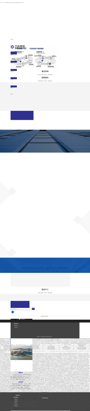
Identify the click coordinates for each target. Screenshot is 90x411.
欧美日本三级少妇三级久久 (32, 373)
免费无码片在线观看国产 (51, 347)
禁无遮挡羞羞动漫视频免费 (72, 374)
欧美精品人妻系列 (74, 410)
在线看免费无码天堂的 (9, 398)
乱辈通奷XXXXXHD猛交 (45, 400)
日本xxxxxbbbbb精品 (66, 348)
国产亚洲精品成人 (83, 396)
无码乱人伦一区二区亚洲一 (42, 374)
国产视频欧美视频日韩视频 (9, 396)
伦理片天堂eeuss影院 (44, 386)
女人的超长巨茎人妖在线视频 (4, 381)
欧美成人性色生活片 (4, 388)
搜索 (33, 309)
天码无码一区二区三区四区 (51, 367)
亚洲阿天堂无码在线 (53, 376)
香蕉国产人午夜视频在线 (55, 365)
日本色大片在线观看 (59, 376)
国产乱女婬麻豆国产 (39, 373)
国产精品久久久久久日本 (33, 388)
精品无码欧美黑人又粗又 (44, 383)
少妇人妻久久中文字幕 (80, 401)
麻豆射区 (62, 362)
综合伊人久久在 (75, 362)
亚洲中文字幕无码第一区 (76, 406)
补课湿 (54, 406)
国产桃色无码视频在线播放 (36, 378)
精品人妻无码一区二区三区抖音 (40, 359)
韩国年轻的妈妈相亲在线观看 (83, 397)
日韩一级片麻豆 (73, 383)
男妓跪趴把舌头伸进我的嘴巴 (39, 364)
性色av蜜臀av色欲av (51, 383)
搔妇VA (61, 364)
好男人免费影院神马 (81, 405)
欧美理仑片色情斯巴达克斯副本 (61, 359)
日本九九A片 (50, 386)
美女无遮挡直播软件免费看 (51, 384)
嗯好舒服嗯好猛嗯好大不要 (47, 380)
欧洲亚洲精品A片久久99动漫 (33, 374)
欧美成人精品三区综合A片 (36, 382)
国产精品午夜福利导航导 (73, 409)
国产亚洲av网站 (44, 398)
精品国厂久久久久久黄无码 (55, 402)
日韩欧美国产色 (85, 371)
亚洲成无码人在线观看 (60, 370)
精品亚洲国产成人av (10, 387)
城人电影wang (62, 365)
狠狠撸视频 (4, 365)
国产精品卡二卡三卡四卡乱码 (74, 384)
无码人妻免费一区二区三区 (40, 410)
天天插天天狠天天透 (85, 359)
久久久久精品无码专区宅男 (40, 375)
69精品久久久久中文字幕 (55, 361)
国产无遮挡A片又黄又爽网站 (62, 388)
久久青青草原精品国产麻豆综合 (48, 399)
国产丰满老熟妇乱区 (6, 367)
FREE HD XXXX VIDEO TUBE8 (82, 347)
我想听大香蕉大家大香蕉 (40, 371)
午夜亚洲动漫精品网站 (81, 370)
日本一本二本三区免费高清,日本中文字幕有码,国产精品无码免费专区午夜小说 (12, 2)
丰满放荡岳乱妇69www (31, 372)
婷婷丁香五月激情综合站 (35, 361)
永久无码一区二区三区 (65, 402)
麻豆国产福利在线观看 (65, 368)
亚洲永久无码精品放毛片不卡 (55, 364)
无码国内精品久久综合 (75, 380)
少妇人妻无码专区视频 (47, 371)
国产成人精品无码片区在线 (78, 371)
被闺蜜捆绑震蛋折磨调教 (60, 382)
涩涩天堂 (50, 400)
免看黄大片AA (86, 401)
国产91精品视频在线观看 (7, 346)
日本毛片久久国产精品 (6, 384)
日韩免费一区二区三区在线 (81, 395)
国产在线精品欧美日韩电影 (67, 410)
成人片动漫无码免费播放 (73, 377)
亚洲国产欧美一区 (71, 371)
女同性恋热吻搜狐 (46, 403)
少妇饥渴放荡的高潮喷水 (52, 405)
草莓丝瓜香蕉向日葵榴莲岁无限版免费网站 (79, 408)
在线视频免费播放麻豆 (72, 368)
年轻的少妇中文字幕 (40, 365)
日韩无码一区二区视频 (7, 401)
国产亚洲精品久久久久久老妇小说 (75, 387)
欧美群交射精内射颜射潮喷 (82, 348)
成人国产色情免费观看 (50, 398)
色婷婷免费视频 (39, 401)
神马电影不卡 (49, 361)
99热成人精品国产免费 (81, 360)
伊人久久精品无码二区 (33, 387)
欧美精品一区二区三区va (45, 377)
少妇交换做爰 (65, 379)
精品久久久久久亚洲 (7, 347)
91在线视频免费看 (73, 364)
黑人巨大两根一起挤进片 (52, 370)
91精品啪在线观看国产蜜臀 (37, 384)
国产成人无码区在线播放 (35, 347)
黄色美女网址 (69, 407)
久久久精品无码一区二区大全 (35, 348)
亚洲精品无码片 (69, 361)
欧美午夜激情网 (82, 406)
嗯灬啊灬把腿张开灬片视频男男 (66, 378)
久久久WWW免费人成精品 (76, 361)
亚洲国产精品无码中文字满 (66, 347)
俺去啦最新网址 (73, 398)
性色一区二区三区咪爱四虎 (56, 360)
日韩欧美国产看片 (66, 370)
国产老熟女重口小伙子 (5, 405)
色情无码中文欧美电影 (49, 363)
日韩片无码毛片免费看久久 (81, 366)
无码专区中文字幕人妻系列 (33, 362)
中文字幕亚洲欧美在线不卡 (7, 410)
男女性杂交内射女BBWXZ (84, 378)
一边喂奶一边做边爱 (8, 397)
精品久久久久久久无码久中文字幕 (44, 376)
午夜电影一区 (6, 378)
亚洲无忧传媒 (9, 368)
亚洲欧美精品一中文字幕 (44, 379)
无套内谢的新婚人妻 (78, 379)
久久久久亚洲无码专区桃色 (78, 369)
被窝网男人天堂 (58, 378)
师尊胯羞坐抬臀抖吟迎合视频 (35, 383)
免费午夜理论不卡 (84, 379)
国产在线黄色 (75, 363)
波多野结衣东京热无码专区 (44, 407)
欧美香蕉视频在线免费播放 (62, 385)
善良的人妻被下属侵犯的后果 (63, 371)
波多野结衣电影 (78, 373)
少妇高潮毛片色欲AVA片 (62, 380)
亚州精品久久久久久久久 (7, 400)
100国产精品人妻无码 (36, 367)
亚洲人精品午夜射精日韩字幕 (8, 409)
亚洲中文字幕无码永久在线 (54, 374)
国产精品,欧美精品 (48, 385)
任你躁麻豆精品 (54, 387)
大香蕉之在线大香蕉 (59, 373)
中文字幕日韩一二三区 (46, 401)
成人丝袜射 (51, 366)
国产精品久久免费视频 (69, 367)
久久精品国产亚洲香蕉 (3, 368)
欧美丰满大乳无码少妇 (83, 376)
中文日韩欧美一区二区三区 (73, 402)
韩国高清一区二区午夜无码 (56, 404)
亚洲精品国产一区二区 (8, 380)
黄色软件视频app (66, 377)
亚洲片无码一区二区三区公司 (69, 404)
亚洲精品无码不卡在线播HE (69, 369)
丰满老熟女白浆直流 (52, 378)
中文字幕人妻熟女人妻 (48, 410)
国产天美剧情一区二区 (48, 360)
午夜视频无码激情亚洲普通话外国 (58, 366)
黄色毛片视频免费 (31, 380)
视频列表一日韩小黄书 (73, 405)
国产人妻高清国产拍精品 (59, 379)
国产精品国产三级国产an (71, 379)
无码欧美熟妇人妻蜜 (73, 375)
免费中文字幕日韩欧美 (79, 398)
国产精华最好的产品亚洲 (81, 399)
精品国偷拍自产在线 (49, 362)
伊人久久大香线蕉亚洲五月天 (68, 372)
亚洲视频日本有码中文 (3, 387)
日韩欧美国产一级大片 (65, 384)
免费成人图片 (87, 360)
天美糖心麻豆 (63, 363)
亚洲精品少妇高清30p (51, 379)
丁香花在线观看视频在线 (43, 361)
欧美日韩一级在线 (7, 403)
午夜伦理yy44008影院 (69, 359)
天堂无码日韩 (2, 382)
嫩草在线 (67, 409)
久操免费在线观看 (60, 410)
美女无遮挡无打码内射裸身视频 (46, 368)
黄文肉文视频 (8, 365)
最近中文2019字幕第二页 (76, 407)
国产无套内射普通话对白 (53, 377)
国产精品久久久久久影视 (84, 407)
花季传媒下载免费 (68, 380)
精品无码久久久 (66, 346)
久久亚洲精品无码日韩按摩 (57, 386)
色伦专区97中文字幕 (51, 346)
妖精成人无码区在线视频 (61, 369)
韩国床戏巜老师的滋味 (79, 368)
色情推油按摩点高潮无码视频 (51, 382)
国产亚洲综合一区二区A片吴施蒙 (56, 368)
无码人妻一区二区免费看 (37, 386)
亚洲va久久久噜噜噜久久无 (41, 362)
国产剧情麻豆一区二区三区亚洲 (5, 407)
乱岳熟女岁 (48, 374)
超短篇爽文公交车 (8, 402)
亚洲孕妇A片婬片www (43, 367)
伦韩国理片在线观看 (87, 368)
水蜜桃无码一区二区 (60, 377)
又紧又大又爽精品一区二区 (68, 381)
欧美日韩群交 (88, 406)
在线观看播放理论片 (54, 380)
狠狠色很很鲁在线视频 (9, 376)
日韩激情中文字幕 (52, 373)
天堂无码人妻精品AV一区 (65, 360)
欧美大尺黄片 (3, 383)
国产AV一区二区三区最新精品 (64, 399)
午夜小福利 (47, 369)
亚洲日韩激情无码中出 (4, 406)
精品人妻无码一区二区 (5, 370)
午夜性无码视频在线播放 (81, 410)
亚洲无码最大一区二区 (58, 384)
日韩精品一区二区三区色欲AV (46, 404)
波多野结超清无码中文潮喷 (38, 380)
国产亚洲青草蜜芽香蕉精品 (47, 365)
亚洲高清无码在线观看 (64, 386)
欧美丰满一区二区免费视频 (41, 408)
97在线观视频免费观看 (73, 399)
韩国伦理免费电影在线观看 (56, 400)
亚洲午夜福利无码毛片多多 (57, 362)
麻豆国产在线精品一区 (58, 383)
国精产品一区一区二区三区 (74, 370)
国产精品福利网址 (3, 374)
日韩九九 (8, 369)
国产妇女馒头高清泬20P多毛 (78, 385)
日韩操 (86, 402)
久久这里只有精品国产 (53, 369)
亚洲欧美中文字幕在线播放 (49, 375)
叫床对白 (7, 385)
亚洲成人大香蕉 (79, 363)
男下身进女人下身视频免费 (60, 381)
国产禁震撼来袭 (85, 375)
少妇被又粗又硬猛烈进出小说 (81, 388)
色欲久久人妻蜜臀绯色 (76, 376)
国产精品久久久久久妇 (57, 363)
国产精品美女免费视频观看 (80, 383)
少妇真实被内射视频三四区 (44, 378)
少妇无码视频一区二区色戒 (5, 362)
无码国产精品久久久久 (54, 388)
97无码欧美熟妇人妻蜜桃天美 (33, 376)
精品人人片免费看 (51, 407)
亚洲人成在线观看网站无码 (66, 383)
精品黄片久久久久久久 (43, 381)
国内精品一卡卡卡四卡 (62, 361)
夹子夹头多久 (69, 388)
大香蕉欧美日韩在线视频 (39, 405)
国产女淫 (53, 372)
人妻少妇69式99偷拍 (60, 403)
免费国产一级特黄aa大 (7, 382)
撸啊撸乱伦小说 (43, 384)
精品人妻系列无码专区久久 (46, 388)
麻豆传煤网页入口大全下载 (68, 362)
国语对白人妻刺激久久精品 (86, 381)
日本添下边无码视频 (64, 400)
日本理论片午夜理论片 (62, 367)
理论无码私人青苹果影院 (33, 385)
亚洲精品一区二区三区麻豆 (63, 374)
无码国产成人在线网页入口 (35, 381)
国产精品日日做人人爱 (55, 371)
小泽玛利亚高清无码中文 (50, 408)
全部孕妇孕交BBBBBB (37, 368)
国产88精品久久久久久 (48, 406)
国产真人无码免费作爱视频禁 (65, 375)
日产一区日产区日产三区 (58, 407)
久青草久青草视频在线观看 (33, 369)
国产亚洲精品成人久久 (68, 363)
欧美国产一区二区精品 (66, 405)
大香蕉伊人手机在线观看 (77, 367)
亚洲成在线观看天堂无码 (53, 403)
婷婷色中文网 (7, 366)
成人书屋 (88, 380)
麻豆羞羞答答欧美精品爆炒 (83, 365)
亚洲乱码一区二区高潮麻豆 (74, 365)
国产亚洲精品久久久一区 (9, 371)
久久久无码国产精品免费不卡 (45, 402)
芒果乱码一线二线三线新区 (77, 381)
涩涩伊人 (57, 367)
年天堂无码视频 (6, 359)
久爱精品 (82, 400)
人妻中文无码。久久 (65, 373)
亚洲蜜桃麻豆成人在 (38, 377)
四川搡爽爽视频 (74, 388)
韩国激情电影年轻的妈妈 (83, 380)
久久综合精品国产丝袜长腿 (31, 375)
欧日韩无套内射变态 (67, 403)
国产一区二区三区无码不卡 (42, 363)
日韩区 (60, 402)
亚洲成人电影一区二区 (7, 348)
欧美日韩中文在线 (8, 377)
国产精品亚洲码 (4, 375)
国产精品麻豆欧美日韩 (3, 361)
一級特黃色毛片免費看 (48, 359)
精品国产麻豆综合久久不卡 (10, 374)
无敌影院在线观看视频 (56, 399)
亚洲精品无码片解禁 (38, 370)
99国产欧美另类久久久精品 (54, 401)
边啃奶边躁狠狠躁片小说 (78, 386)
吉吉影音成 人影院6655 (72, 373)
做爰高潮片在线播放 (60, 387)
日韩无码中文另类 (34, 360)
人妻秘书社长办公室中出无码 (77, 382)
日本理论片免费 (81, 384)
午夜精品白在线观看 (66, 387)
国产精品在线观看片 (48, 387)
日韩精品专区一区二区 (68, 406)
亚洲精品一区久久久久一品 (41, 385)
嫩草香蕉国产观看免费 (7, 399)
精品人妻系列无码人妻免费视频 (60, 406)
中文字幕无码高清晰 (60, 405)
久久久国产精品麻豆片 (72, 401)
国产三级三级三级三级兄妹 (68, 382)
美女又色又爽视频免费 (85, 386)
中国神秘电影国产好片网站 (80, 364)
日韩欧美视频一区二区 (44, 370)
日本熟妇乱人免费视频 (35, 346)
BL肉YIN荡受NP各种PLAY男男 (67, 408)
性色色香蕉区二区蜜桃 (79, 374)
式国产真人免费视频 (46, 373)
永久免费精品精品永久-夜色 (53, 409)
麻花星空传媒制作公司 (76, 372)
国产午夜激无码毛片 (44, 382)
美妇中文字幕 (39, 388)
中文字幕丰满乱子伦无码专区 (75, 378)
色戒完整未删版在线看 (7, 386)
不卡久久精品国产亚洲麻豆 (51, 381)
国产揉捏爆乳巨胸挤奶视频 (75, 403)
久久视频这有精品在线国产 (73, 360)
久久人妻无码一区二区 (58, 398)
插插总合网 (54, 359)
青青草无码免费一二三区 (36, 366)
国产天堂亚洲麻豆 (33, 371)
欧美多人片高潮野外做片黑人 (40, 372)
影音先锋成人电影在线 (9, 383)
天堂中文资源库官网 (33, 365)
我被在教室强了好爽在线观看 (66, 398)
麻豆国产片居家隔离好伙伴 (60, 372)
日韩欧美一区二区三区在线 (85, 367)
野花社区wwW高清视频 (56, 375)
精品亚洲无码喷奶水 (47, 364)
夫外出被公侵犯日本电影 (5, 363)
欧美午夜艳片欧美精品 (81, 377)
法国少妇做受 (74, 366)
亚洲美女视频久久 (81, 346)
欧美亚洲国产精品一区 (77, 400)
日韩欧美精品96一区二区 (62, 409)
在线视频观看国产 (71, 386)
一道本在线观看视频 (70, 400)
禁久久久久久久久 (67, 365)
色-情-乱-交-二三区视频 (45, 409)
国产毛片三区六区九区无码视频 (67, 376)
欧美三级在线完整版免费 (85, 373)
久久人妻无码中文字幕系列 (35, 379)
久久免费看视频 (46, 405)
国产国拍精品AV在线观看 (41, 387)
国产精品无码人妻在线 (81, 402)
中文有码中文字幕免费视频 (78, 404)
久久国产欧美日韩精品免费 (6, 364)
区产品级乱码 (62, 404)
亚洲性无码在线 (64, 407)
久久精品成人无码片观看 (84, 372)
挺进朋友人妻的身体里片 (8, 408)
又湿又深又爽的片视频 (3, 369)
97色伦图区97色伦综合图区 (45, 366)
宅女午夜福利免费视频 (70, 385)
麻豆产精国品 (82, 361)
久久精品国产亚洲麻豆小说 (58, 408)
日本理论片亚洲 (54, 410)
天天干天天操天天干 (80, 375)
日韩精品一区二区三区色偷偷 (32, 363)
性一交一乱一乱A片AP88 (68, 366)
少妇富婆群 (5, 395)
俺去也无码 (80, 362)
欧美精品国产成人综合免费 (83, 403)
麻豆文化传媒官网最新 (80, 409)
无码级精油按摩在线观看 (51, 348)
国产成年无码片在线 (55, 385)
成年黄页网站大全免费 (39, 399)
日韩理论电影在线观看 (41, 360)
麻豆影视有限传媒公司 (66, 364)
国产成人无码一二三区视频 (77, 359)
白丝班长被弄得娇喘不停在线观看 (64, 401)
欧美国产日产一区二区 (48, 372)
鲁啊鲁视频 (4, 385)
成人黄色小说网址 (8, 372)
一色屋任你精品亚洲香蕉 (42, 369)
